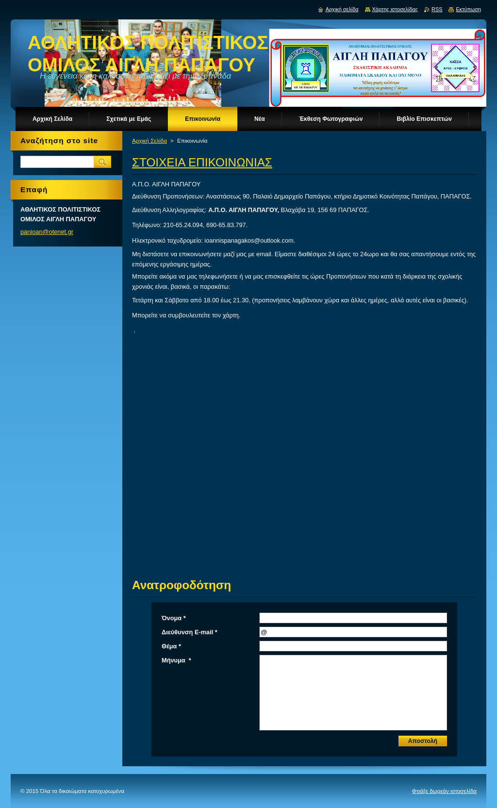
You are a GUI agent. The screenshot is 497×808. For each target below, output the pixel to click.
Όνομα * (174, 618)
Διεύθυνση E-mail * (189, 632)
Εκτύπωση (468, 9)
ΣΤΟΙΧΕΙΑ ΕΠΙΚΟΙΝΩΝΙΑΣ (202, 162)
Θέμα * (171, 646)
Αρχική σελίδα (342, 9)
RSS (436, 9)
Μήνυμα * (176, 660)
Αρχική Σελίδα (149, 141)
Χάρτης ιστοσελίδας (395, 9)
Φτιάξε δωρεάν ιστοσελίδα (444, 791)
